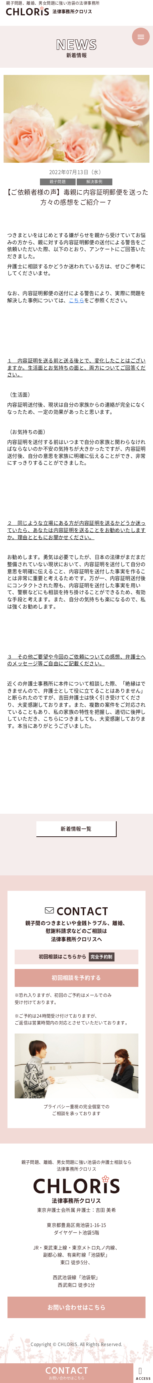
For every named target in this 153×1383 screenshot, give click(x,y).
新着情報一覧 (76, 828)
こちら (76, 300)
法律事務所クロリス (72, 11)
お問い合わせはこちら (76, 1307)
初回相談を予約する (76, 977)
